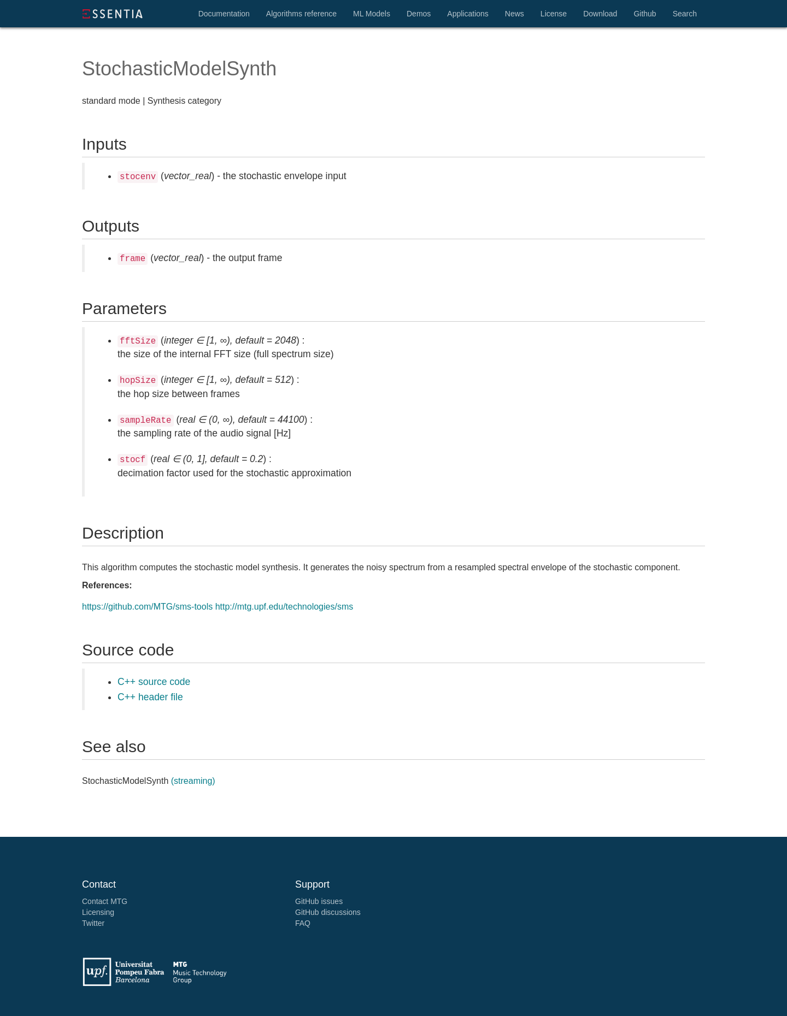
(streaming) (193, 780)
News (514, 13)
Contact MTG (104, 901)
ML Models (371, 13)
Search (685, 13)
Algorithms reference (301, 13)
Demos (419, 13)
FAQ (302, 923)
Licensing (98, 912)
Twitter (93, 923)
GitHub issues (319, 901)
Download (600, 13)
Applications (468, 13)
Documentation (224, 13)
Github (644, 13)
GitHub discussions (328, 912)
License (554, 13)
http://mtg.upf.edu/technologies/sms (284, 606)
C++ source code (154, 681)
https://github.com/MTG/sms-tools (147, 606)
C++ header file (150, 697)
